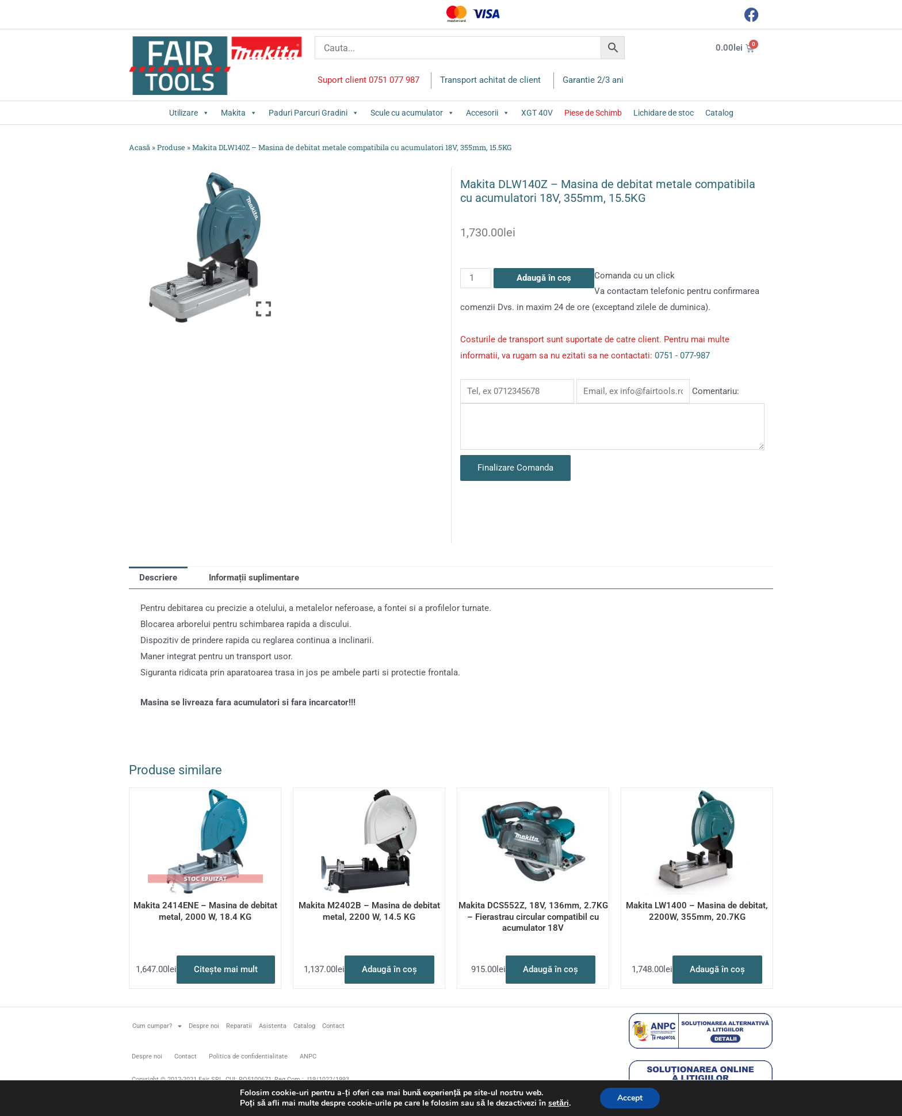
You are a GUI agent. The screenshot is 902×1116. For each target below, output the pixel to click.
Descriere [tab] (158, 577)
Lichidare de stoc (663, 112)
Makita (239, 112)
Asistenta (272, 1026)
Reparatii (239, 1026)
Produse (171, 147)
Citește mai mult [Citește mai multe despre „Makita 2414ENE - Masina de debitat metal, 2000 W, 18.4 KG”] (226, 969)
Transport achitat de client (490, 80)
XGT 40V (537, 112)
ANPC (308, 1056)
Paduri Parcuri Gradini (314, 112)
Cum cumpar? (157, 1026)
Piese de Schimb (593, 112)
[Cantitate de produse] (475, 278)
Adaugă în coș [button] (389, 969)
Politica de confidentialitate (248, 1056)
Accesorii (488, 112)
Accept (630, 1097)
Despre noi (204, 1026)
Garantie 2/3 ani (593, 80)
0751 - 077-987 (682, 355)
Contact (333, 1026)
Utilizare (189, 112)
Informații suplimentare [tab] (254, 577)
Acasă (139, 147)
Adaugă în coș (544, 278)
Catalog (719, 112)
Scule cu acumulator (412, 112)
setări (558, 1103)
